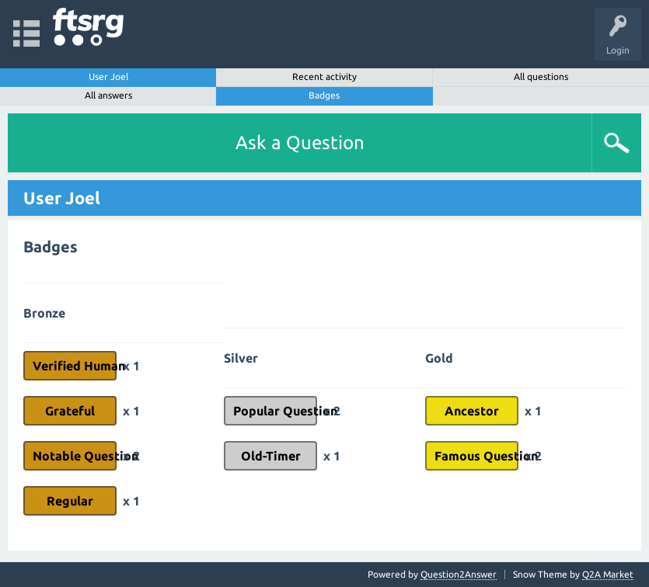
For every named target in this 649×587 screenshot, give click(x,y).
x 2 (131, 456)
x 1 (131, 366)
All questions (541, 76)
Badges (324, 95)
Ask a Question (300, 142)
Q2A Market (607, 574)
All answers (108, 95)
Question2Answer (458, 574)
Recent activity (324, 76)
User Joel (108, 76)
